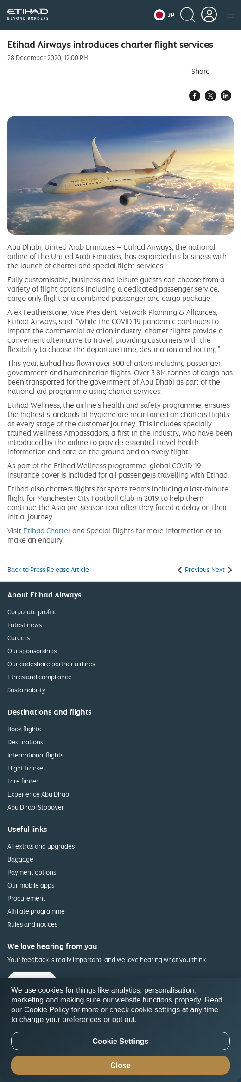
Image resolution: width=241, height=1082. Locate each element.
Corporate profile (32, 611)
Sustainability (26, 689)
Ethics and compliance (39, 676)
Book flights (24, 728)
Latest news (24, 624)
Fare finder (22, 781)
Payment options (31, 872)
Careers (18, 637)
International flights (35, 754)
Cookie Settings (121, 1041)
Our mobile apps (30, 885)
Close (120, 1065)
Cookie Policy (46, 1010)
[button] (164, 14)
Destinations (25, 741)
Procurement (26, 898)
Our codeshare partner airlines (51, 663)
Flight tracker (26, 767)
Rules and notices (32, 924)
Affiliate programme (36, 911)
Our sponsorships (32, 650)
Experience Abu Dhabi (38, 794)
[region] (120, 1030)
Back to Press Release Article (48, 569)
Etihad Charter (46, 530)
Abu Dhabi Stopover (35, 807)
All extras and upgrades (41, 846)
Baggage (20, 859)
